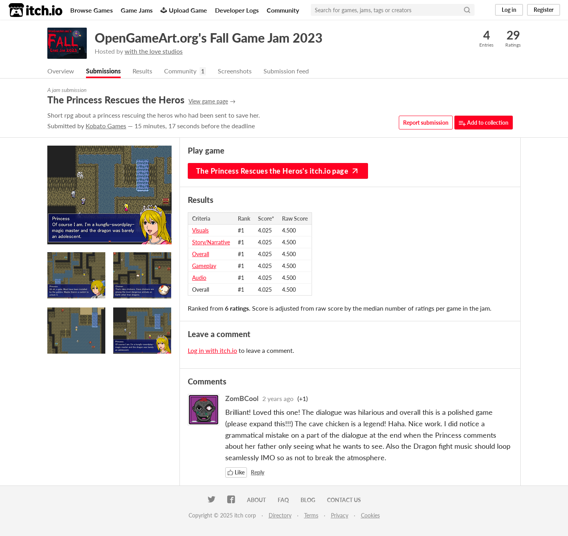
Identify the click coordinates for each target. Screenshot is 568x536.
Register (543, 9)
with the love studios (154, 51)
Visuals (200, 230)
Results (142, 71)
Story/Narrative (211, 242)
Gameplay (204, 265)
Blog (308, 500)
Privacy (339, 515)
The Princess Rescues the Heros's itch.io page (278, 171)
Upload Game (184, 10)
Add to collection (483, 123)
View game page (208, 101)
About (256, 500)
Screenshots (235, 71)
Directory (280, 515)
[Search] (467, 10)
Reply (257, 472)
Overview (60, 71)
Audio (199, 277)
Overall (200, 254)
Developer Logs (237, 10)
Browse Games (91, 10)
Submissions (103, 71)
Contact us (344, 500)
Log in (509, 9)
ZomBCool (241, 398)
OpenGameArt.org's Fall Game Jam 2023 (209, 37)
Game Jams (137, 10)
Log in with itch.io (212, 350)
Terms (311, 515)
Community (283, 10)
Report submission (425, 122)
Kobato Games (106, 125)
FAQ (283, 500)
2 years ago (277, 398)
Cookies (370, 515)
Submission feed (286, 71)
